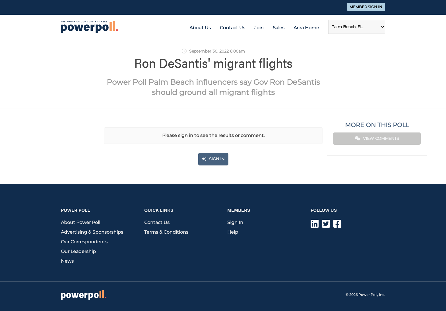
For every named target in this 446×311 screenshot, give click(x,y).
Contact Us (232, 27)
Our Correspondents (84, 241)
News (67, 261)
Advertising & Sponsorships (92, 232)
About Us (200, 27)
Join (259, 27)
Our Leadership (78, 251)
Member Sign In (366, 7)
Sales (278, 27)
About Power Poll (80, 222)
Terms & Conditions (166, 232)
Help (232, 232)
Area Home (306, 27)
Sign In (235, 222)
